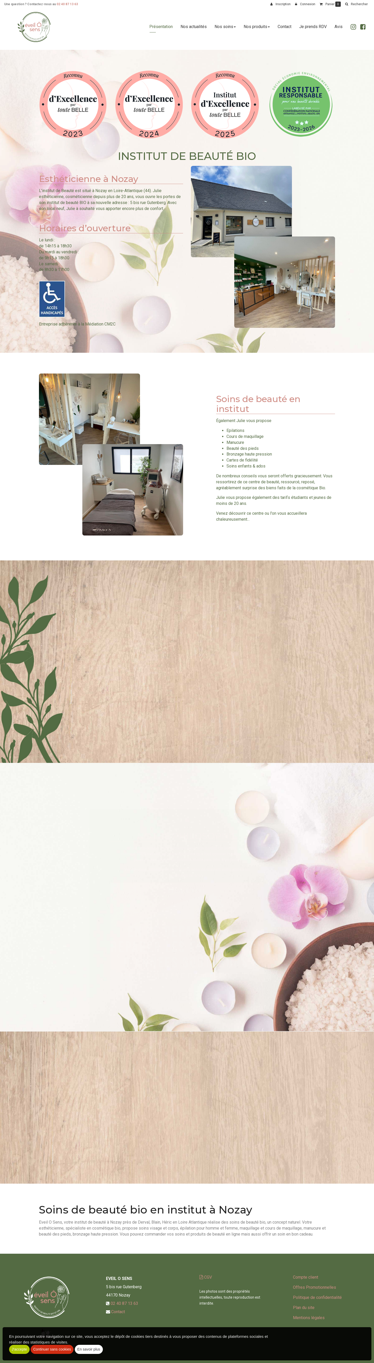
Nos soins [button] (225, 28)
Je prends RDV (313, 28)
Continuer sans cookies (52, 1349)
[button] (356, 4)
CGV (205, 1277)
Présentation (161, 28)
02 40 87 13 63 (67, 4)
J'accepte (19, 1349)
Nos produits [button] (257, 28)
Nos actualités (194, 28)
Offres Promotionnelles (314, 1287)
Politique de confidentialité (317, 1297)
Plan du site (304, 1307)
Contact (284, 28)
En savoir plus (88, 1349)
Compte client (305, 1277)
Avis (339, 28)
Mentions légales (309, 1317)
